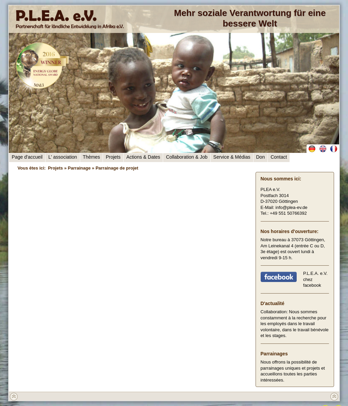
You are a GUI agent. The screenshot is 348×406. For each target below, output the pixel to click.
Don (260, 157)
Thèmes (91, 157)
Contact (279, 157)
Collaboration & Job (186, 157)
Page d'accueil (27, 157)
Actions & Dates (143, 157)
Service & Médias (231, 157)
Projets (113, 157)
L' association (62, 157)
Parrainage (79, 168)
